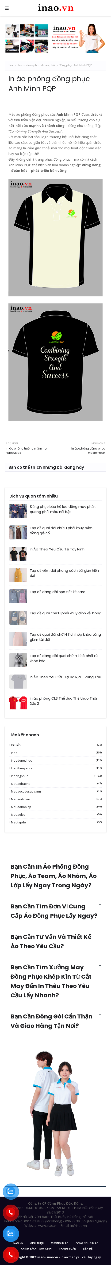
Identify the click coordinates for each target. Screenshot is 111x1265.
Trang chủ (15, 65)
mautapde (56, 822)
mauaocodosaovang (56, 791)
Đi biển (56, 745)
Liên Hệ (87, 1248)
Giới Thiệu (37, 1243)
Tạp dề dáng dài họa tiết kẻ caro (57, 591)
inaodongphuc (56, 760)
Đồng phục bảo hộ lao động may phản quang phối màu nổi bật (63, 509)
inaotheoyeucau (56, 768)
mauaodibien (56, 799)
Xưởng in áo (60, 1243)
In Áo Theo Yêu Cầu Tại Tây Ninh (57, 549)
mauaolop (56, 814)
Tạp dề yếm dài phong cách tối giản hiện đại (64, 573)
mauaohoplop (56, 807)
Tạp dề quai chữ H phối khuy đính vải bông (65, 613)
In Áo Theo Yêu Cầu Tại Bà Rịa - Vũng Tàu (65, 677)
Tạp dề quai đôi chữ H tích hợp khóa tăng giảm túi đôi (65, 637)
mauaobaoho (56, 784)
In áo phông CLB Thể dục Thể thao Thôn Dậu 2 (64, 701)
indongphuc (32, 65)
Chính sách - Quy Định (36, 1248)
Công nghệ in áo (87, 1243)
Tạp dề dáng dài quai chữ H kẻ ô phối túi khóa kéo (64, 658)
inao (56, 753)
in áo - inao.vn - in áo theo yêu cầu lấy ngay (69, 1257)
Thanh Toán (67, 1248)
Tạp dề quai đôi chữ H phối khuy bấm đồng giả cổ (61, 530)
